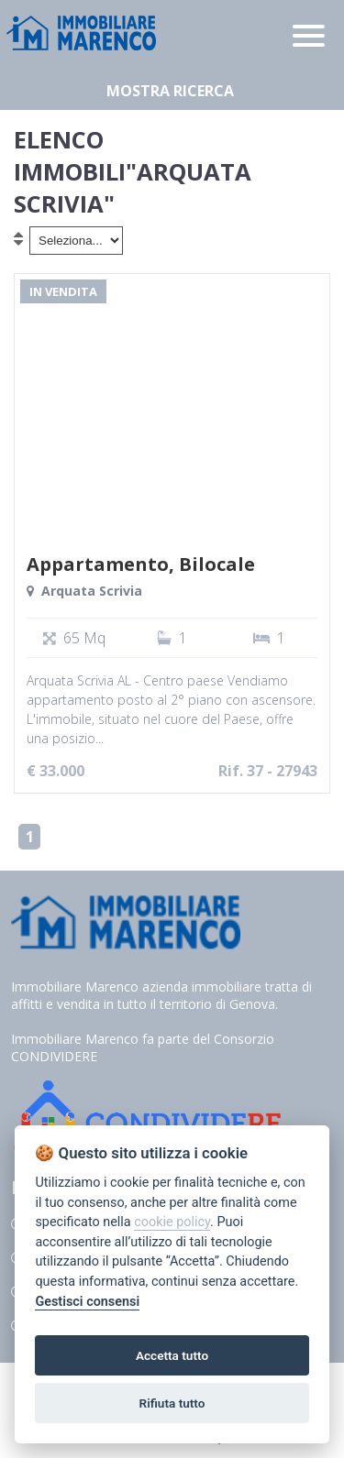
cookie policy (172, 1222)
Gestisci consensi (87, 1302)
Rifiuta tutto (172, 1403)
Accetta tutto (172, 1355)
